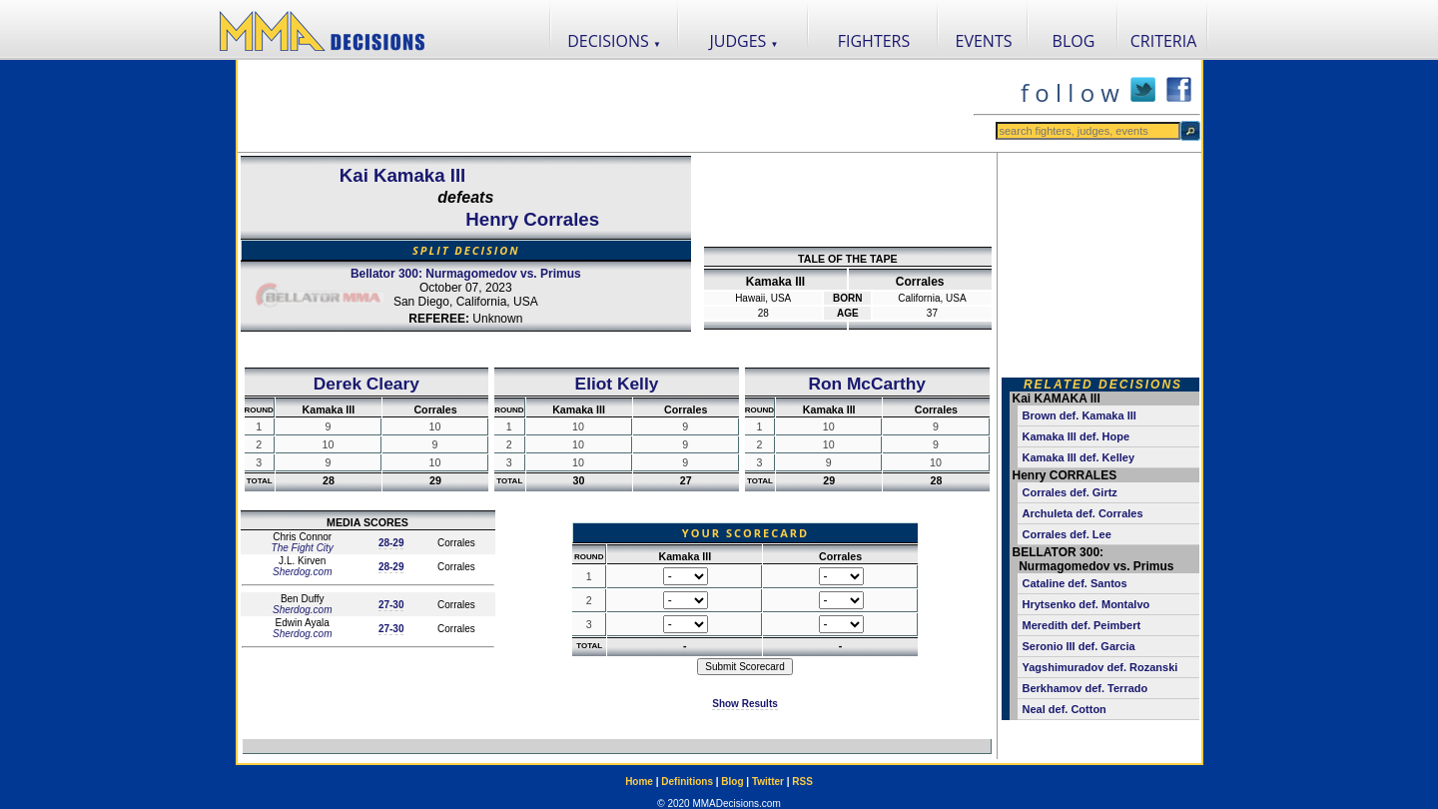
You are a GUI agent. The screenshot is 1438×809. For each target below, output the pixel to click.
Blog (732, 781)
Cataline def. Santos (1075, 583)
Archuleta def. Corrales (1083, 513)
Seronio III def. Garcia (1079, 646)
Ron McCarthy (866, 384)
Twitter (768, 781)
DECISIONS (614, 41)
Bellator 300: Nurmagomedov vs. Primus (466, 274)
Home (639, 781)
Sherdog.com (302, 571)
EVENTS (984, 41)
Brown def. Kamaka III (1079, 415)
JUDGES (744, 41)
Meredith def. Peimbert (1082, 625)
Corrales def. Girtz (1070, 492)
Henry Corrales (532, 219)
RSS (802, 781)
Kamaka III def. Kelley (1079, 457)
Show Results (745, 703)
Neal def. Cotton (1064, 709)
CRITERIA (1163, 41)
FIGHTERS (874, 41)
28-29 (391, 542)
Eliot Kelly (617, 384)
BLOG (1074, 41)
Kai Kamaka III (403, 175)
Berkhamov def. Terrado (1085, 688)
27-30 (391, 604)
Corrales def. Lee (1067, 534)
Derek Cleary (366, 384)
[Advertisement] (605, 106)
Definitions (687, 781)
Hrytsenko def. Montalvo (1086, 604)
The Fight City (303, 547)
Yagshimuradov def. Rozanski (1100, 667)
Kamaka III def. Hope (1076, 436)
